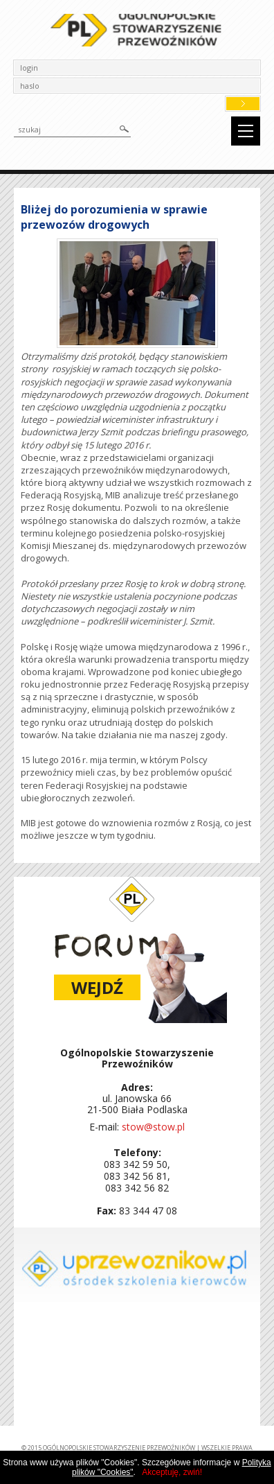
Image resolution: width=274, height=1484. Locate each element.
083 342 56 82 (137, 1188)
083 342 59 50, (137, 1164)
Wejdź (97, 987)
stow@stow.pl (153, 1126)
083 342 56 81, (137, 1176)
